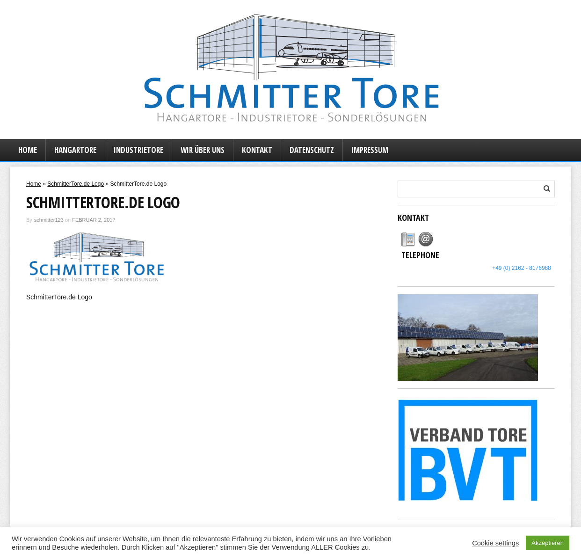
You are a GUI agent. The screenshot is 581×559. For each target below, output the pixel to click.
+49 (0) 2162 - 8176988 (521, 268)
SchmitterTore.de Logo (75, 184)
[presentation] (408, 239)
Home (27, 150)
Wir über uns (203, 150)
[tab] (408, 239)
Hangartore (75, 150)
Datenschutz (312, 150)
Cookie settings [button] (495, 543)
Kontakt (257, 150)
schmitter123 (49, 220)
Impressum (369, 150)
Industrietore (138, 150)
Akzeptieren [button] (547, 542)
